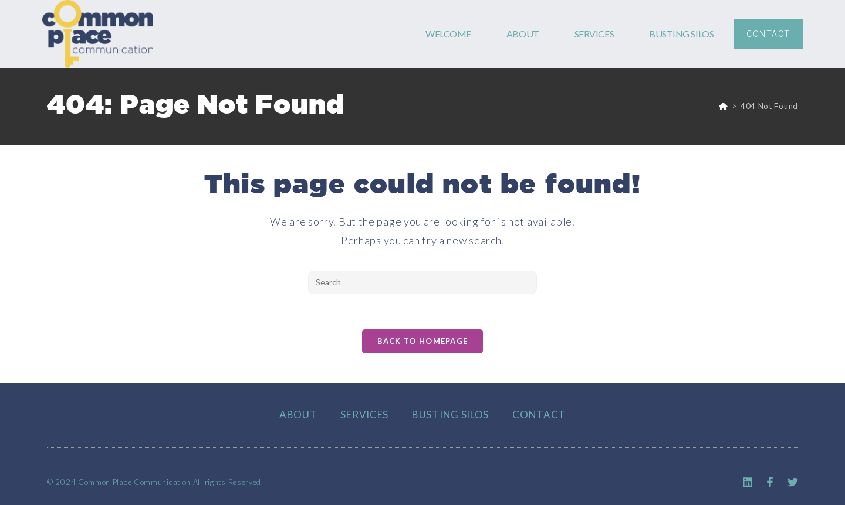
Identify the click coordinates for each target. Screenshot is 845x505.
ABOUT (522, 33)
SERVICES (594, 33)
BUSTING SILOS (681, 33)
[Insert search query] (422, 282)
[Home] (723, 106)
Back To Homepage (422, 341)
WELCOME (448, 33)
